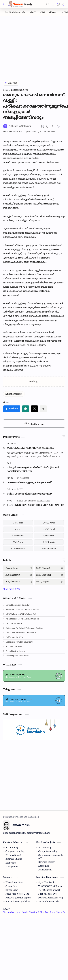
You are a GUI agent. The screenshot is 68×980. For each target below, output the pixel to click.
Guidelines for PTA (14, 637)
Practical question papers (18, 897)
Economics (11, 863)
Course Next (12, 886)
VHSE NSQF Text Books (50, 886)
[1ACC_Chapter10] (18, 575)
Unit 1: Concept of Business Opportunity (30, 493)
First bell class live (47, 894)
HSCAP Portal (49, 529)
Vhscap (18, 529)
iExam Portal (18, 535)
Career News (12, 890)
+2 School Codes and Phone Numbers (22, 609)
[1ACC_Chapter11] (50, 575)
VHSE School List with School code (21, 614)
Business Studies (14, 859)
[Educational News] (14, 394)
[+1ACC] (33, 12)
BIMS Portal (18, 542)
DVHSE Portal (49, 522)
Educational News (14, 882)
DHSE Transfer (49, 542)
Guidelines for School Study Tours (21, 632)
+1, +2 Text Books (46, 882)
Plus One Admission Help (50, 897)
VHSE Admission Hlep (49, 901)
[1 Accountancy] (18, 568)
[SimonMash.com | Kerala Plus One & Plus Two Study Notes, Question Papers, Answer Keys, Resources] (20, 4)
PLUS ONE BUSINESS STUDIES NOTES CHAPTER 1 (35, 505)
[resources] (24, 478)
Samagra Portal (49, 548)
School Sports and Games (17, 656)
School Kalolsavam (14, 646)
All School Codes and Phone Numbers (22, 619)
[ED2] (21, 489)
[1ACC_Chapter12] (18, 582)
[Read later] (42, 126)
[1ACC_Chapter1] (50, 568)
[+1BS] (42, 12)
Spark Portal (48, 535)
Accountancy (12, 847)
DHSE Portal (18, 522)
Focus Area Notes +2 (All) (18, 894)
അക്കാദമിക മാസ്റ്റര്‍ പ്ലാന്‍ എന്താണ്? (29, 482)
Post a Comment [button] (34, 423)
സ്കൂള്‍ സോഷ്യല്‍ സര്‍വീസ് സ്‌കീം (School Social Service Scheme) (33, 469)
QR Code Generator (14, 623)
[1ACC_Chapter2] (50, 582)
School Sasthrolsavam (15, 651)
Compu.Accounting (15, 851)
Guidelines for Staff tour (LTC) (19, 642)
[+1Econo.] (53, 12)
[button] (4, 4)
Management (12, 866)
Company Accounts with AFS (50, 857)
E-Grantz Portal (18, 548)
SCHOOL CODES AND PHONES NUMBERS (30, 447)
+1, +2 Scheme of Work (49, 890)
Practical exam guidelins (18, 901)
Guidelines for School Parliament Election (24, 628)
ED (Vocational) (13, 855)
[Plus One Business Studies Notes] (34, 500)
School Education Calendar (18, 605)
